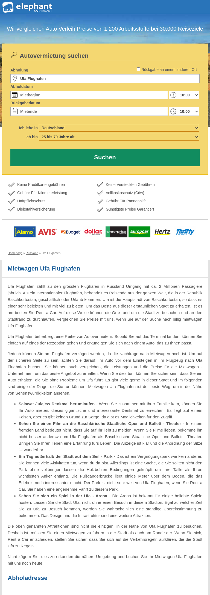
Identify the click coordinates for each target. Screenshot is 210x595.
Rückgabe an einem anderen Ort (169, 69)
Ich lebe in (28, 128)
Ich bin (31, 137)
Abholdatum (21, 86)
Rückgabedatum (25, 103)
